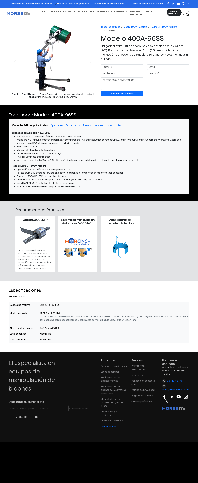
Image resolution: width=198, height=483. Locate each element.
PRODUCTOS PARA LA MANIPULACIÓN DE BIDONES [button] (67, 11)
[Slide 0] (43, 89)
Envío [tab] (22, 296)
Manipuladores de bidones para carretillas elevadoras (113, 390)
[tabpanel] (99, 159)
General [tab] (13, 296)
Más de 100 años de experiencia (71, 4)
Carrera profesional (141, 401)
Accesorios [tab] (73, 125)
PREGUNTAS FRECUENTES (136, 13)
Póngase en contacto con (143, 382)
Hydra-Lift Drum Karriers (163, 27)
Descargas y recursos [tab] (97, 125)
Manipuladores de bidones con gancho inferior (112, 402)
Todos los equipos (110, 27)
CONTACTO (151, 11)
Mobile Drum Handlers (135, 27)
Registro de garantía (142, 395)
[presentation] (168, 83)
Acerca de (137, 375)
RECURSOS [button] (101, 11)
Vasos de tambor (110, 372)
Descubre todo (109, 426)
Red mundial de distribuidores (107, 4)
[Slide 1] (48, 89)
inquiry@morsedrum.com (175, 389)
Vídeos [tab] (119, 125)
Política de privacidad (143, 390)
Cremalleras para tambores (110, 413)
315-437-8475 (174, 381)
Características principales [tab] (30, 125)
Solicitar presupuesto (122, 93)
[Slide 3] (58, 89)
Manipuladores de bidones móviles (110, 379)
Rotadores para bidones (114, 366)
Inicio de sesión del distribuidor (148, 4)
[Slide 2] (53, 89)
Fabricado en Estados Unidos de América (30, 4)
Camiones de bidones (112, 420)
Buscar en (186, 13)
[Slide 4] (63, 89)
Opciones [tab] (56, 125)
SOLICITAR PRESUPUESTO (174, 12)
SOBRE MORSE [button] (118, 11)
